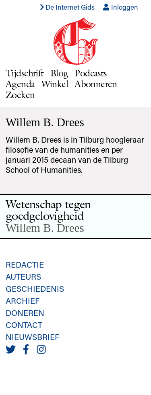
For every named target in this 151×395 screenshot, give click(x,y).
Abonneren (95, 84)
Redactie (25, 264)
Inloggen (120, 6)
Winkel (54, 84)
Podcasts (90, 73)
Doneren (25, 312)
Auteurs (23, 276)
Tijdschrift (25, 73)
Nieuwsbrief (32, 337)
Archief (22, 300)
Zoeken (20, 94)
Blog (59, 73)
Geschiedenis (35, 288)
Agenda (20, 84)
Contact (24, 324)
